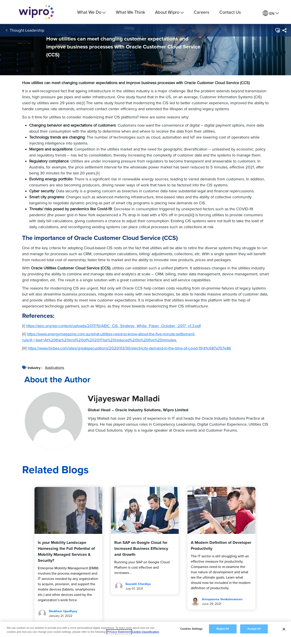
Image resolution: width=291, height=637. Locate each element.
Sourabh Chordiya (138, 584)
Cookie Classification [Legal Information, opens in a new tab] (145, 631)
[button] (277, 30)
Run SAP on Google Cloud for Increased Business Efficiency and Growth (141, 548)
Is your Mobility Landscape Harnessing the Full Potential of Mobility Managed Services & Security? (66, 551)
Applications (54, 367)
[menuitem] (270, 13)
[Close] (284, 629)
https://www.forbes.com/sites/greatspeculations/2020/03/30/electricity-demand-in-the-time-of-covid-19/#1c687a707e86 (129, 348)
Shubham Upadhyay (63, 611)
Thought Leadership (27, 30)
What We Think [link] (130, 12)
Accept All (253, 628)
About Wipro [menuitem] (169, 12)
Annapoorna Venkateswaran (222, 599)
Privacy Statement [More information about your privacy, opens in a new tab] (119, 631)
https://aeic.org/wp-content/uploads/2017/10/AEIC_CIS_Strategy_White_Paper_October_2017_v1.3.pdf (113, 325)
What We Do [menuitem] (91, 12)
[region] (145, 629)
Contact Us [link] (230, 12)
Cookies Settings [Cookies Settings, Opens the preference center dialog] (191, 628)
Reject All (222, 628)
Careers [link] (201, 12)
